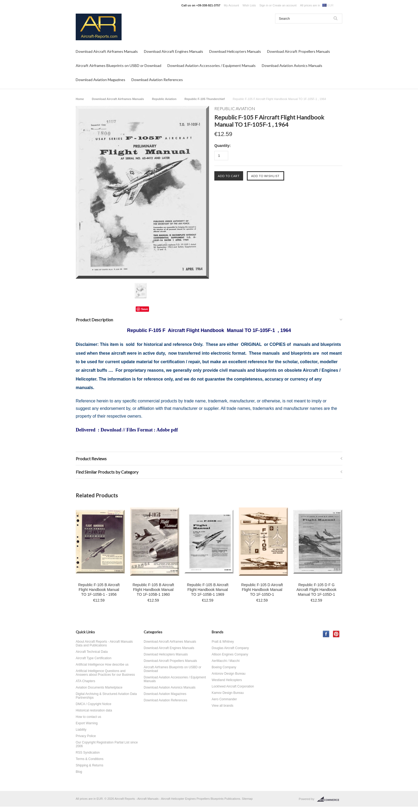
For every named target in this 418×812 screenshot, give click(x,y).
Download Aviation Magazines (100, 79)
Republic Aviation (164, 99)
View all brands (222, 705)
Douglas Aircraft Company (230, 648)
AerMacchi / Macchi (226, 661)
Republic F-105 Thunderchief (204, 99)
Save (144, 309)
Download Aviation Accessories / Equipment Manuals (211, 65)
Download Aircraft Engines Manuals (173, 51)
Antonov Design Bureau (229, 673)
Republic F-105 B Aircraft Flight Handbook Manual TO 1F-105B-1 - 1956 (99, 590)
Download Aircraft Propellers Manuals (298, 51)
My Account (231, 5)
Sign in (263, 5)
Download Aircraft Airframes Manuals (107, 51)
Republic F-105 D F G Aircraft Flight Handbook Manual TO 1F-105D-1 (316, 590)
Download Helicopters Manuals (235, 51)
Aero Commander (224, 699)
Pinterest (336, 634)
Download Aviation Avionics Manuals (292, 65)
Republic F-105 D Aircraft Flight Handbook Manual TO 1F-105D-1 (262, 590)
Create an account (284, 5)
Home (80, 99)
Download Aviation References (157, 79)
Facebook (326, 634)
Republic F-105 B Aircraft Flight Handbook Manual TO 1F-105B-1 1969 (207, 590)
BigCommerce (329, 799)
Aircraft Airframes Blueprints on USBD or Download (118, 65)
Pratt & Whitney (223, 641)
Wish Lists (249, 5)
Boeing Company (224, 667)
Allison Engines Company (230, 654)
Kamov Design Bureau (228, 693)
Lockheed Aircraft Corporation (233, 686)
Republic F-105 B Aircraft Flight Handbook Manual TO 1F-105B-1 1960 (153, 590)
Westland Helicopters (227, 680)
